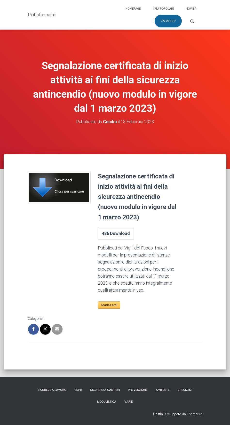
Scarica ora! (109, 305)
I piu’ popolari (163, 8)
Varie (128, 401)
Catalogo (168, 21)
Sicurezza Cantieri (105, 390)
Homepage (133, 8)
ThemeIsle (194, 414)
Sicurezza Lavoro (52, 390)
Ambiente (163, 390)
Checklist (185, 390)
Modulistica (106, 401)
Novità (191, 8)
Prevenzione (138, 390)
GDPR (78, 390)
